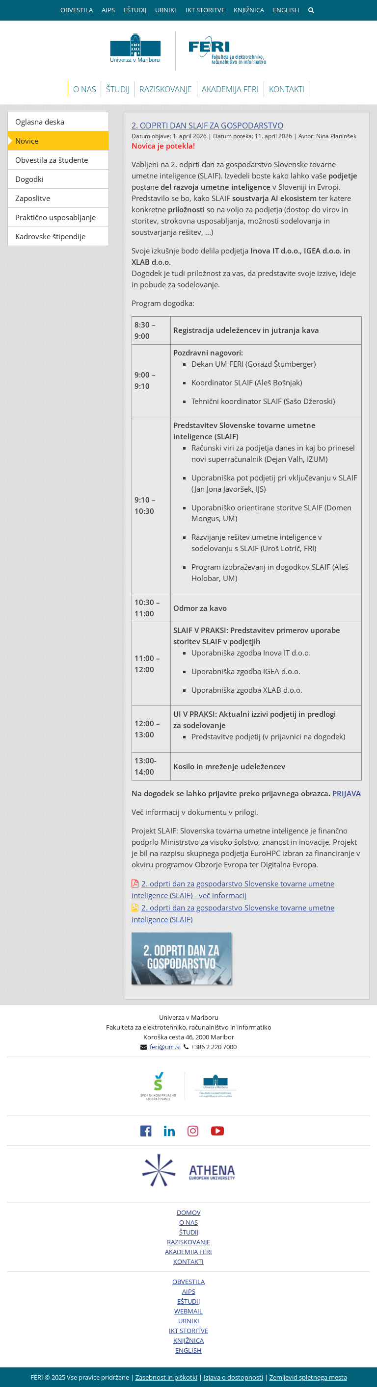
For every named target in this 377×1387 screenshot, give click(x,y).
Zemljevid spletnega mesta (308, 1377)
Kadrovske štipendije (50, 236)
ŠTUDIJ (118, 89)
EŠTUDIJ (135, 9)
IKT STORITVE (205, 9)
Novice (26, 141)
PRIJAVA (346, 793)
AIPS (108, 9)
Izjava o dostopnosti (233, 1377)
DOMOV (189, 1212)
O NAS (84, 89)
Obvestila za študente (51, 160)
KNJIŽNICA (249, 9)
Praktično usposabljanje (55, 217)
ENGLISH (286, 9)
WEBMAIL (188, 1311)
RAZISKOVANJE (165, 89)
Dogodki (29, 179)
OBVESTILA (76, 9)
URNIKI (165, 9)
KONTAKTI (286, 89)
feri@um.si (165, 1046)
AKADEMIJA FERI (230, 89)
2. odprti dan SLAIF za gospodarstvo (207, 125)
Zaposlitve (32, 198)
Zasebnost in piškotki (166, 1377)
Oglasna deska (39, 121)
